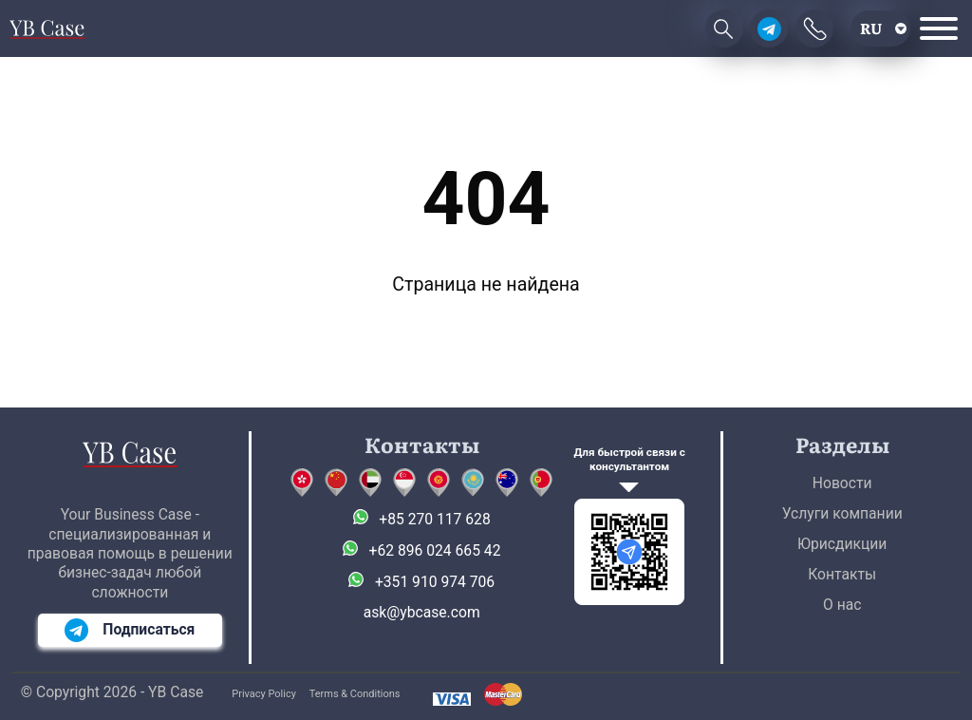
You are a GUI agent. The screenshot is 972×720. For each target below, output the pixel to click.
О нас (842, 605)
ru (871, 28)
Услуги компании (842, 513)
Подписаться (130, 630)
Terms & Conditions (355, 694)
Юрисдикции (842, 544)
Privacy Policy (264, 694)
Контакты (842, 574)
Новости (842, 483)
